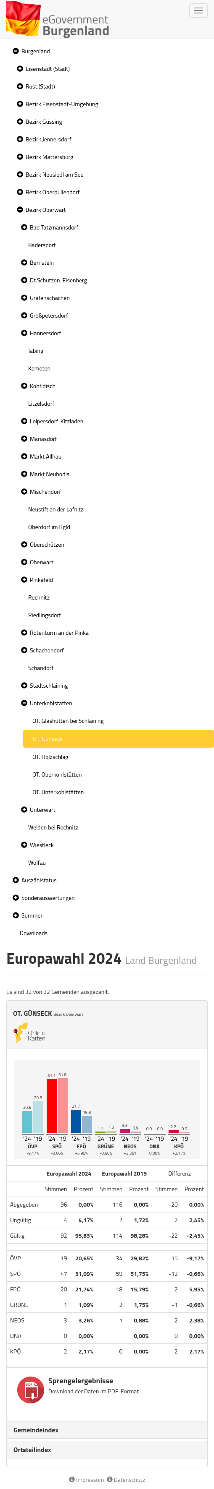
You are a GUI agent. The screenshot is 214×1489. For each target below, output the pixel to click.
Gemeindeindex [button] (35, 1430)
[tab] (107, 1429)
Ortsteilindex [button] (32, 1450)
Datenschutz (126, 1479)
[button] (15, 51)
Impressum (86, 1479)
